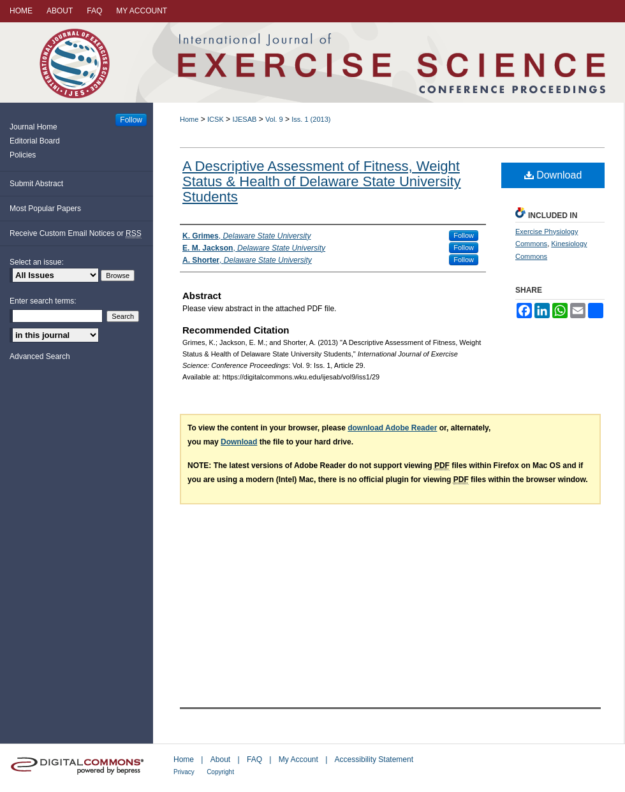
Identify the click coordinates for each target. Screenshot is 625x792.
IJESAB (244, 119)
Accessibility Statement (374, 759)
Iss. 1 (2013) (310, 119)
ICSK (215, 119)
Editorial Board (35, 140)
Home (189, 119)
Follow (463, 235)
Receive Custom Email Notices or (76, 233)
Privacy (184, 771)
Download (553, 175)
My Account (298, 759)
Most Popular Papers (45, 208)
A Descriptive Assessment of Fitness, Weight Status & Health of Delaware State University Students (321, 181)
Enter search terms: (43, 301)
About (220, 759)
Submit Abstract (36, 183)
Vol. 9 (274, 119)
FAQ (254, 759)
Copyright (220, 771)
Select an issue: (37, 262)
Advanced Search (40, 356)
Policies (23, 154)
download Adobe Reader (392, 427)
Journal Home (33, 126)
